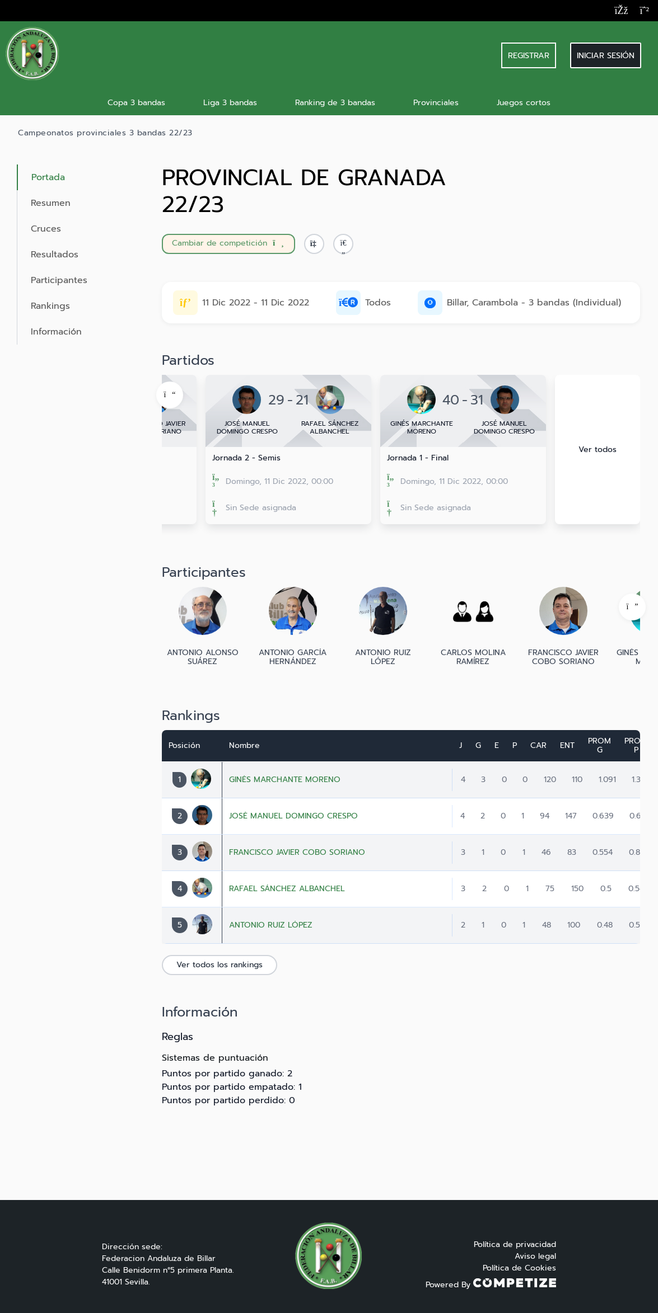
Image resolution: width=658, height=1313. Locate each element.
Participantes (59, 280)
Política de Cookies (519, 1268)
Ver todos (597, 449)
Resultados (54, 254)
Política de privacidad (515, 1244)
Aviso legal (535, 1256)
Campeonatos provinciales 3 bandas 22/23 (105, 133)
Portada (48, 177)
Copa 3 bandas (136, 103)
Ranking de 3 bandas (335, 103)
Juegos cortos (523, 103)
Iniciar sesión (605, 55)
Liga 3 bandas (230, 103)
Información (56, 331)
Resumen (51, 203)
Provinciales (436, 103)
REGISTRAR (528, 55)
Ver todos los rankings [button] (219, 965)
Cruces (46, 229)
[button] (343, 244)
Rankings (50, 306)
